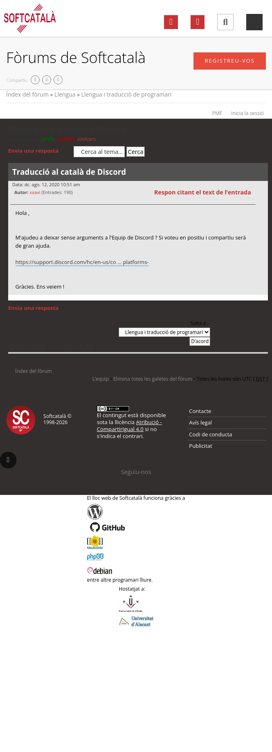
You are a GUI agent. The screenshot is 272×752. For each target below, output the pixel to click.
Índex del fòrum (27, 94)
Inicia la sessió (247, 113)
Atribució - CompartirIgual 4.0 (129, 425)
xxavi (34, 192)
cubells (65, 138)
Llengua (64, 94)
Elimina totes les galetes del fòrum (152, 378)
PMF (217, 113)
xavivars (86, 138)
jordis (48, 138)
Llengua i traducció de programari (126, 94)
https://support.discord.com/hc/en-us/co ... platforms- (82, 262)
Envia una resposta (39, 151)
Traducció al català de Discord (67, 129)
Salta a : (200, 323)
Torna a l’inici (261, 300)
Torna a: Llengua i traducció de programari (62, 319)
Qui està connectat (50, 346)
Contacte (200, 411)
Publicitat (200, 445)
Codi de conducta (210, 434)
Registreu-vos (230, 60)
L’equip (100, 378)
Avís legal (200, 422)
